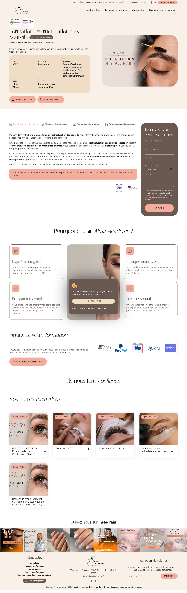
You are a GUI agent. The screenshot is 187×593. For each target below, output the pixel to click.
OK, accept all (93, 301)
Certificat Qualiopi (36, 584)
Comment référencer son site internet (126, 590)
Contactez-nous (168, 2)
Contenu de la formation (89, 124)
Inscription (54, 99)
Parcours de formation (34, 575)
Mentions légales (81, 590)
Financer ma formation (29, 365)
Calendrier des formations (162, 10)
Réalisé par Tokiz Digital (99, 590)
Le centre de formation (116, 10)
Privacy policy (101, 308)
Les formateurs (34, 572)
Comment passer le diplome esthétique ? (34, 578)
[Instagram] (155, 2)
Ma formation (138, 10)
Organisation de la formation (116, 126)
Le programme (24, 99)
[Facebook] (151, 2)
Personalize (90, 308)
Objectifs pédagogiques (57, 124)
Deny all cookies (78, 308)
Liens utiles (34, 561)
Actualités (34, 566)
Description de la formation (19, 126)
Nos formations (93, 10)
